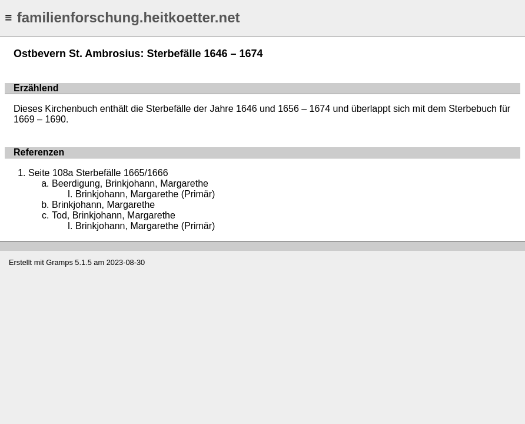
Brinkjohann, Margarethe (103, 205)
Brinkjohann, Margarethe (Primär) (145, 194)
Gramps (59, 262)
